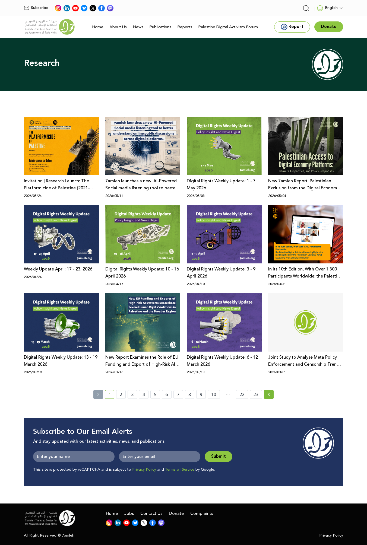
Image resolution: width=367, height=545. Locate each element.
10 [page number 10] (213, 394)
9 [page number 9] (201, 394)
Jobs (129, 513)
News (138, 27)
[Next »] (269, 394)
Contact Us (151, 513)
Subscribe (36, 8)
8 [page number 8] (189, 394)
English (327, 8)
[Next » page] (269, 394)
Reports (184, 27)
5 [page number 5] (155, 394)
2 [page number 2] (121, 394)
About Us (118, 27)
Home (97, 27)
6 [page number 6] (167, 394)
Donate (176, 513)
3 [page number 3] (132, 394)
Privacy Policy (144, 470)
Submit (218, 456)
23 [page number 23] (256, 394)
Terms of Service (179, 470)
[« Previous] (98, 394)
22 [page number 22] (241, 394)
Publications (160, 27)
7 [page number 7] (178, 394)
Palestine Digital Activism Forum (228, 27)
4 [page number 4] (144, 394)
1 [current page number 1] (111, 395)
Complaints (201, 513)
